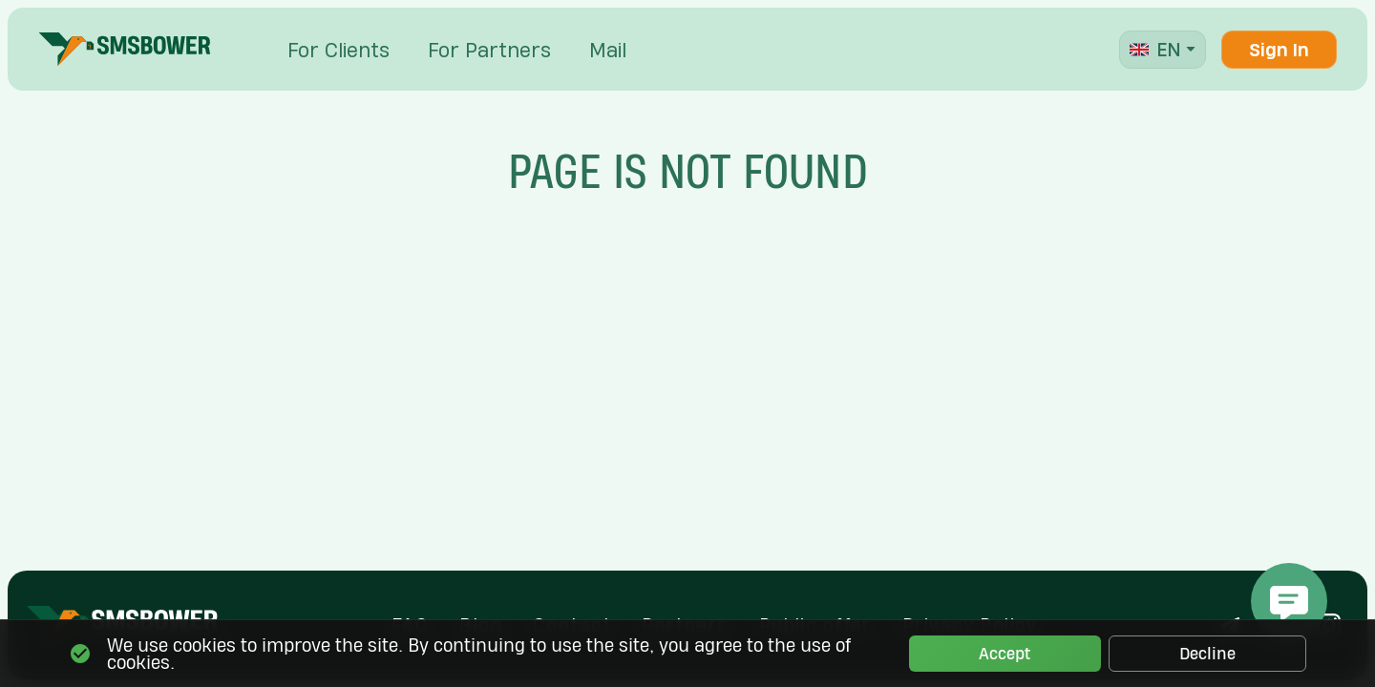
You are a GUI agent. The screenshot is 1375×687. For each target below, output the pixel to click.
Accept (1005, 653)
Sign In (1279, 49)
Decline (1207, 653)
